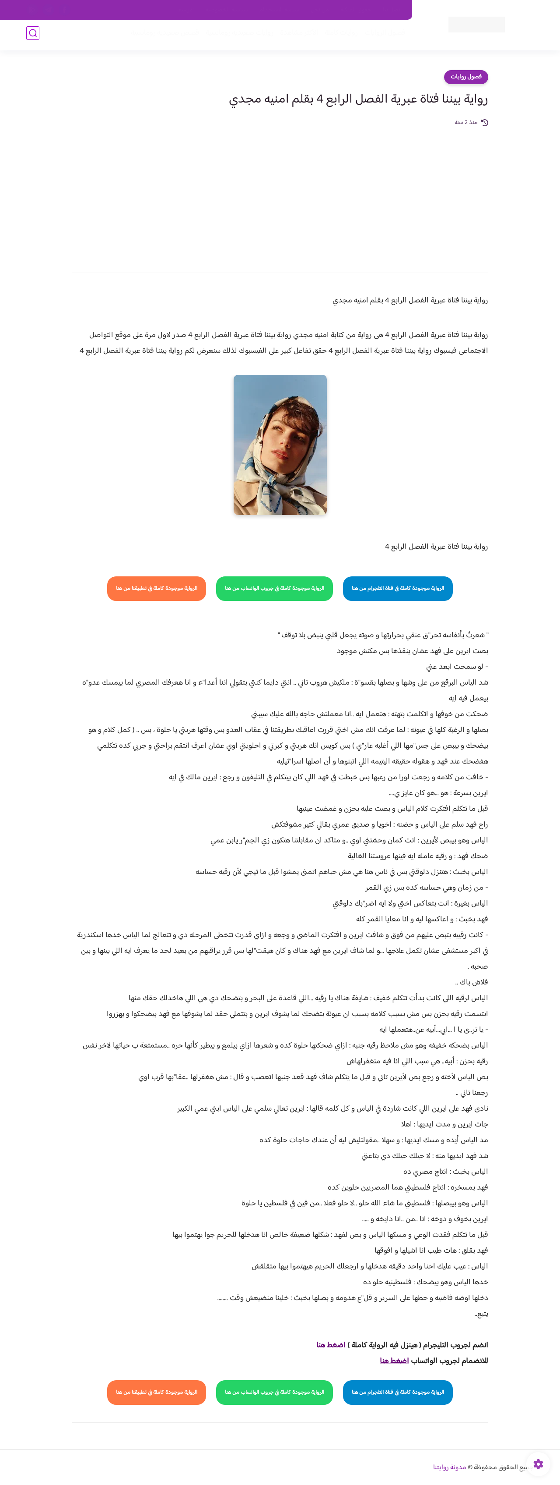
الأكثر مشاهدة (296, 35)
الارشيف (185, 10)
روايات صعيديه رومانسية (237, 35)
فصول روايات (466, 77)
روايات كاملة (338, 35)
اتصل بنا (392, 10)
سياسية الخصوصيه (227, 10)
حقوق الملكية (355, 10)
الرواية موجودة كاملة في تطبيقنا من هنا (156, 588)
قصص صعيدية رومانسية (162, 35)
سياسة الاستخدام (279, 10)
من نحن (320, 10)
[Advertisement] (280, 193)
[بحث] (32, 36)
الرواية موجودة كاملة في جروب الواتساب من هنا (274, 588)
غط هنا (326, 1345)
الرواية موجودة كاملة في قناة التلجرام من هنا (398, 588)
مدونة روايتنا (449, 1468)
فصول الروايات (382, 35)
